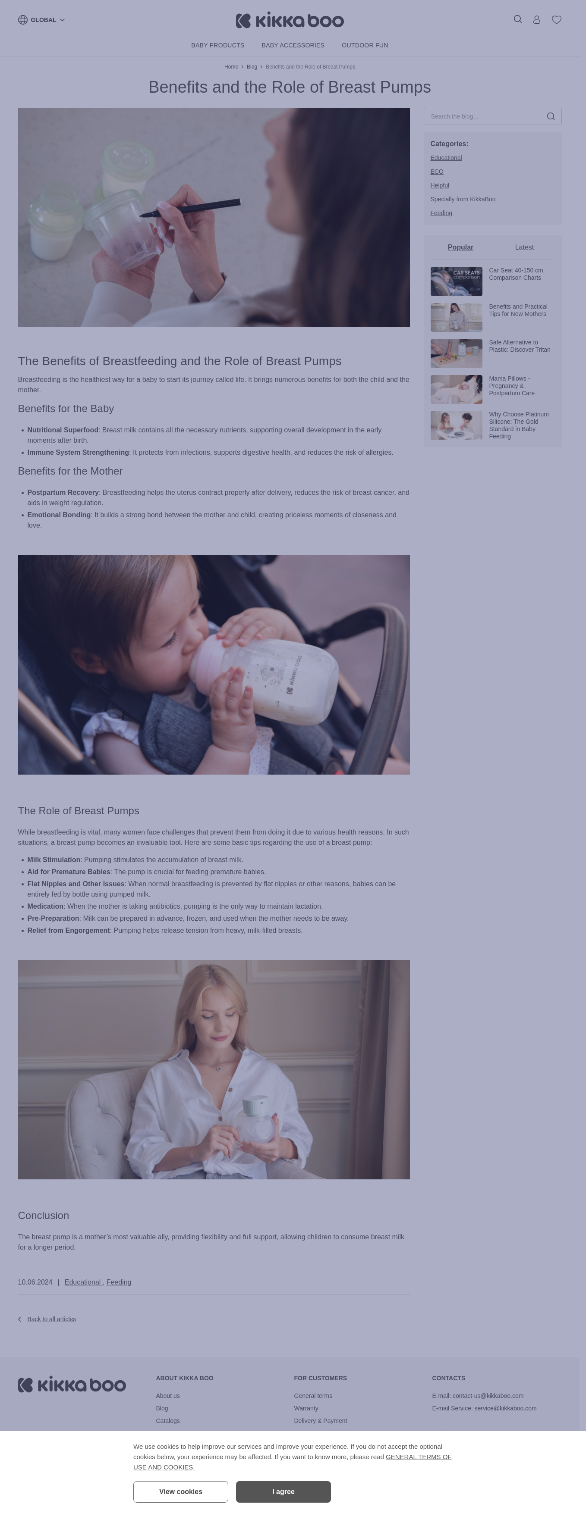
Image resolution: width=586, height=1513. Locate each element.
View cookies (180, 1491)
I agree (283, 1491)
